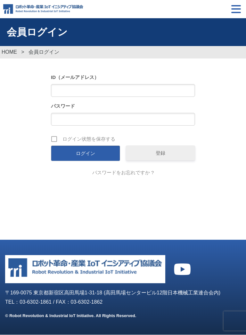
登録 (160, 153)
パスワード (63, 106)
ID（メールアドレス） (75, 77)
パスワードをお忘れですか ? (123, 172)
